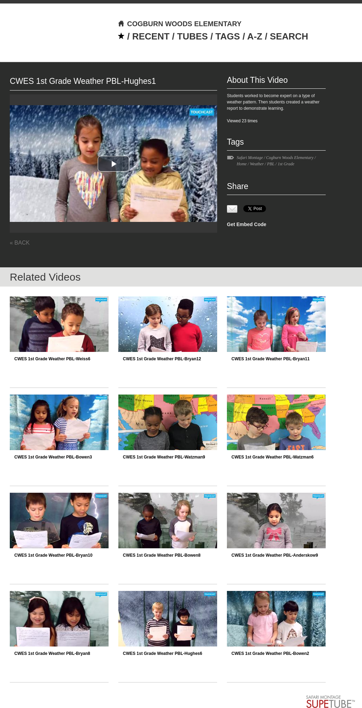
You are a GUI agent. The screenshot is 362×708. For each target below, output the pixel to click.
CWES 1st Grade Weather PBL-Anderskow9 (274, 555)
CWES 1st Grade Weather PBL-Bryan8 (52, 653)
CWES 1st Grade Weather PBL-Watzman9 (164, 457)
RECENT (151, 36)
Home (242, 163)
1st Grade (286, 163)
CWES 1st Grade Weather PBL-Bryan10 (53, 555)
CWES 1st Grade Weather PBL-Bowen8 (162, 555)
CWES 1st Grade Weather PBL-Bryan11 (270, 358)
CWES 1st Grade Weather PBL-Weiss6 (52, 358)
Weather (257, 163)
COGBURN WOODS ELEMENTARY (180, 24)
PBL (270, 163)
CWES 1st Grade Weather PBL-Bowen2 (270, 653)
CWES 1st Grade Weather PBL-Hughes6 (162, 653)
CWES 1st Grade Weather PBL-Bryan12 (162, 358)
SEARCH (289, 36)
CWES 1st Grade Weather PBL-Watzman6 (272, 457)
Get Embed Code (246, 224)
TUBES (192, 36)
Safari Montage (250, 157)
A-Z (254, 36)
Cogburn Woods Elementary (289, 157)
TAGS (227, 36)
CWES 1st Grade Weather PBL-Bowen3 (53, 457)
